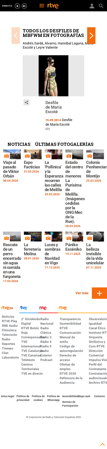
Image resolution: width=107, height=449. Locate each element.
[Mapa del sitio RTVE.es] (84, 396)
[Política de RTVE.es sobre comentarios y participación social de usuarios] (69, 404)
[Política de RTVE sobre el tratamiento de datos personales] (23, 398)
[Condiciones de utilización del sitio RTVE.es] (7, 396)
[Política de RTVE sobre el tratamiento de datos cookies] (38, 398)
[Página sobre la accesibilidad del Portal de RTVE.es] (69, 396)
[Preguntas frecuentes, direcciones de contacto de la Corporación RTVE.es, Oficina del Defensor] (99, 396)
